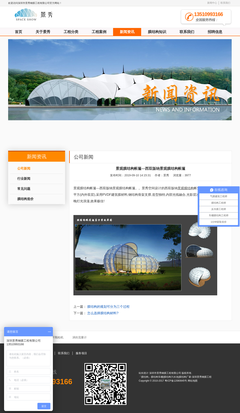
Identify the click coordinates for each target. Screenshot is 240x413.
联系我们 (225, 2)
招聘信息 (215, 32)
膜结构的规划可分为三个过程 (108, 306)
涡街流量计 (79, 337)
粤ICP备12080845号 (176, 380)
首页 (18, 32)
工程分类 (71, 32)
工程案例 (99, 32)
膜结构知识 (157, 32)
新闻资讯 (127, 32)
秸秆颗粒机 (56, 337)
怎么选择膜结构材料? (102, 313)
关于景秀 (43, 32)
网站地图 (192, 380)
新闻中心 (212, 2)
